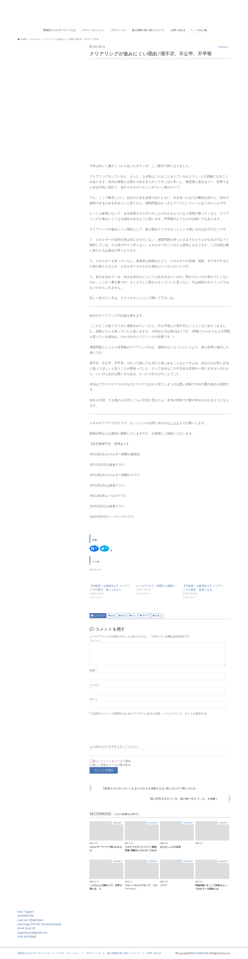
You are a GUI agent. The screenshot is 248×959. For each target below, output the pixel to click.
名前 (93, 670)
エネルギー (99, 615)
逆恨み (158, 615)
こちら (174, 423)
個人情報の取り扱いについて (148, 30)
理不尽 (145, 615)
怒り (134, 615)
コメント (95, 640)
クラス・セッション (93, 30)
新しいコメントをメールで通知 (112, 761)
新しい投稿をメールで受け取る (112, 764)
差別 (123, 615)
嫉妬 (113, 615)
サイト (94, 699)
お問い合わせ (178, 30)
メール (94, 684)
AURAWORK (201, 953)
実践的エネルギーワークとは (59, 30)
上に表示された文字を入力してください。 (115, 746)
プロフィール (118, 30)
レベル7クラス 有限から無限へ (156, 585)
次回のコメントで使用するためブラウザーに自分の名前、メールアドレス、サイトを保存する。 (151, 713)
